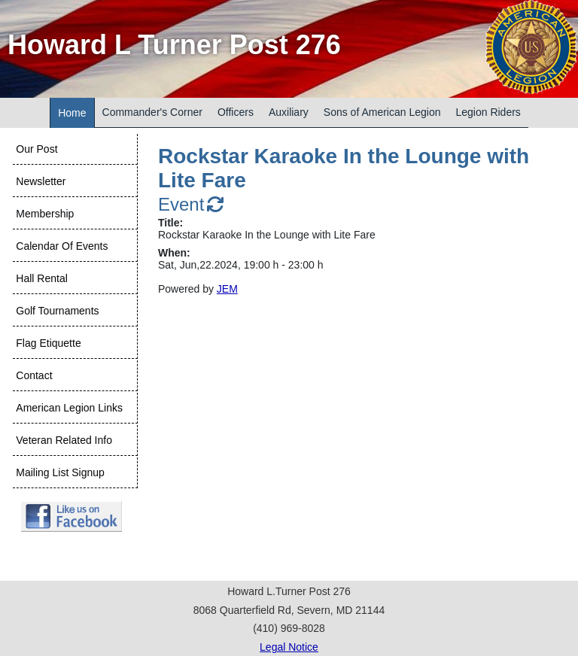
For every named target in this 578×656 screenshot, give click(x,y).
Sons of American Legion (382, 112)
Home (72, 113)
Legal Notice (289, 647)
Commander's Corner (152, 112)
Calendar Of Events (62, 246)
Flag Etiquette (48, 343)
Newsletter (40, 181)
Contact (34, 375)
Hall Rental (41, 278)
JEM (227, 289)
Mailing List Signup (60, 472)
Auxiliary (289, 112)
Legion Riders (487, 112)
